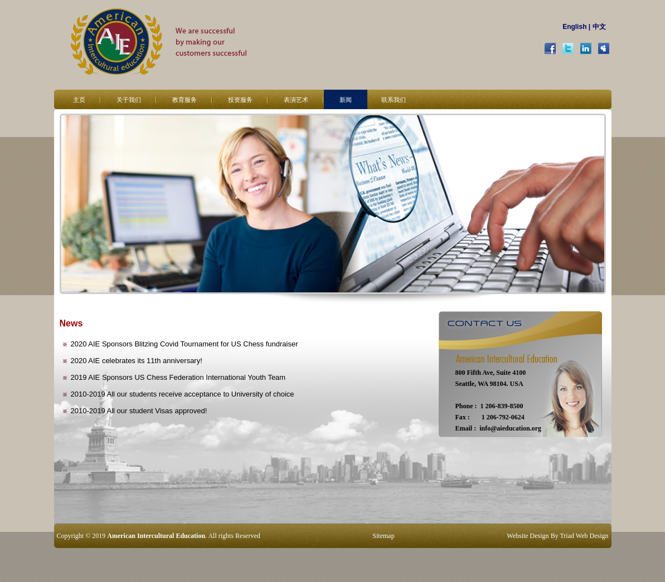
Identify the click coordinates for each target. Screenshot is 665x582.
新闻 (345, 99)
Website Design (527, 536)
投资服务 (240, 99)
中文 (599, 27)
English (574, 27)
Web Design (592, 536)
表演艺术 (296, 99)
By (555, 536)
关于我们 (129, 99)
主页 (79, 99)
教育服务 (184, 99)
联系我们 (393, 99)
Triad (567, 536)
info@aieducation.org (510, 428)
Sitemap (383, 536)
